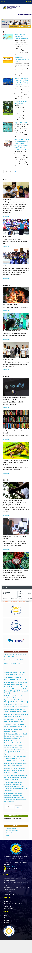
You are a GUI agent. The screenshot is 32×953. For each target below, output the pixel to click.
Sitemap (6, 920)
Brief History (7, 901)
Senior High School (9, 892)
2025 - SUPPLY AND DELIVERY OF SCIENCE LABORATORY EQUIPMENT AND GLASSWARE (15, 758)
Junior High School (9, 894)
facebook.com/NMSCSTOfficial (15, 871)
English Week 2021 (21, 122)
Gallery (8, 835)
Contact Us (7, 922)
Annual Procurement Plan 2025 (13, 663)
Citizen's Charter (11, 828)
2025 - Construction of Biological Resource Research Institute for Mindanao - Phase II (14, 770)
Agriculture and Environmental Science (15, 878)
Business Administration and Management (16, 882)
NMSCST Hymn (8, 908)
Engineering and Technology (12, 885)
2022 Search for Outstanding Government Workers (21, 36)
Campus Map (10, 833)
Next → (17, 171)
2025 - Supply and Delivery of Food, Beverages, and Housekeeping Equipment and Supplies (15, 736)
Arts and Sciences (9, 880)
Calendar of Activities (12, 831)
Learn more (6, 216)
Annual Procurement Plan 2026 (13, 660)
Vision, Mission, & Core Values (13, 903)
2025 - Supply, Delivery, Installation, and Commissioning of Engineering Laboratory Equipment (15, 777)
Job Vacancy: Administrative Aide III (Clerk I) (22, 60)
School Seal (7, 906)
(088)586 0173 (10, 866)
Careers (6, 915)
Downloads (7, 918)
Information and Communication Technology (16, 887)
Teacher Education (9, 889)
